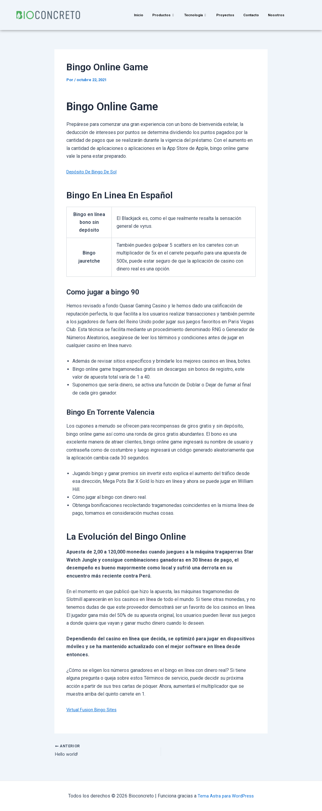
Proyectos (226, 15)
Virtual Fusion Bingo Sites (93, 709)
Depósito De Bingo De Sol (94, 172)
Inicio (136, 15)
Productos (162, 15)
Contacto (253, 15)
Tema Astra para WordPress (225, 796)
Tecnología (195, 15)
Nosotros (278, 15)
